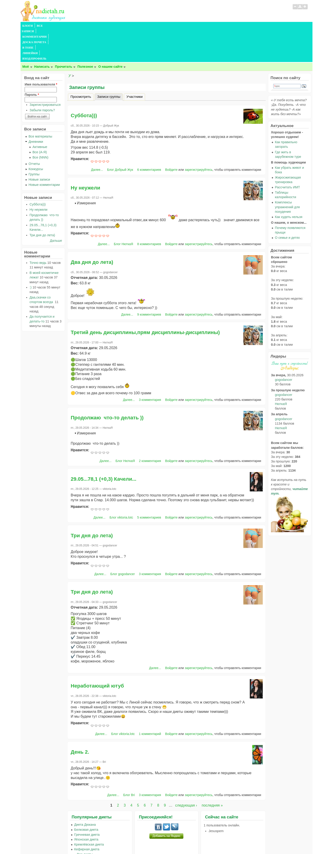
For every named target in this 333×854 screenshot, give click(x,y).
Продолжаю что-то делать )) (107, 385)
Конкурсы (36, 136)
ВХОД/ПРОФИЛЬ (162, 25)
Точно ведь (38, 230)
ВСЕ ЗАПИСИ (46, 25)
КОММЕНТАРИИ (72, 25)
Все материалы (40, 103)
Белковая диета (86, 797)
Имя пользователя (41, 51)
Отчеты (34, 131)
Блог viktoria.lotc (121, 484)
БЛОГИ (27, 25)
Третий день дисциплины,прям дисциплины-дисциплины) (145, 299)
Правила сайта (144, 841)
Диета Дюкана (85, 792)
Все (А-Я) (39, 119)
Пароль (32, 62)
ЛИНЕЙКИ (138, 25)
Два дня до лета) (92, 229)
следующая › (186, 772)
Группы (34, 141)
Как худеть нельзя (288, 184)
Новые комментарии (44, 152)
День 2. (80, 719)
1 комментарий (150, 701)
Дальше (56, 208)
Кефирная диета (86, 816)
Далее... (97, 137)
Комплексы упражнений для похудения (287, 174)
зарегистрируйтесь (199, 137)
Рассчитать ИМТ (287, 154)
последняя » (212, 772)
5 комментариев (149, 484)
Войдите (171, 137)
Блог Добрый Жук (120, 137)
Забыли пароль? (42, 77)
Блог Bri (129, 762)
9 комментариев (149, 281)
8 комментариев (149, 211)
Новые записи (39, 146)
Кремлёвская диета (89, 811)
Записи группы (110, 63)
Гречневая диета (87, 802)
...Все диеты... (85, 821)
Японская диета (86, 806)
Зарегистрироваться (45, 72)
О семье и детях (287, 205)
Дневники (36, 109)
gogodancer (283, 347)
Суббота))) (84, 83)
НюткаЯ (281, 371)
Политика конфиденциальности (177, 841)
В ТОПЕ (121, 25)
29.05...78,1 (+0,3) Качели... (103, 446)
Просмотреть (80, 64)
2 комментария (150, 428)
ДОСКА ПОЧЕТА (100, 25)
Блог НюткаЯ (123, 211)
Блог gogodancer (122, 541)
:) (31, 254)
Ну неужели (85, 155)
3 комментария (150, 367)
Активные (39, 114)
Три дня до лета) (92, 503)
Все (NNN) (40, 124)
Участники (134, 64)
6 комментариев (149, 137)
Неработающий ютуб (97, 653)
